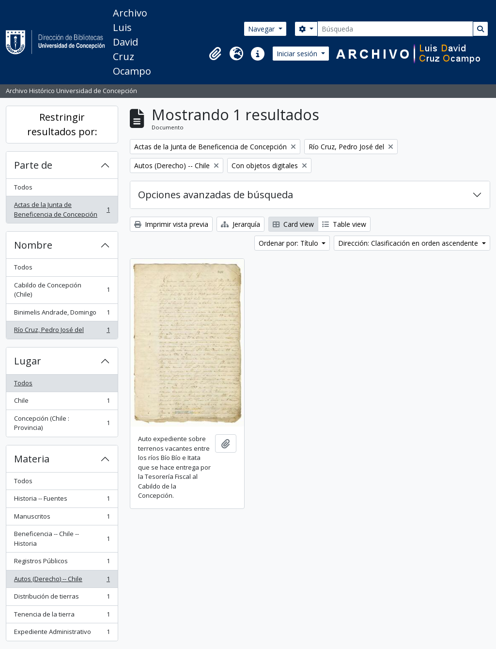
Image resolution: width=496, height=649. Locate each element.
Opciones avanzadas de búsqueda (215, 194)
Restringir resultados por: (62, 124)
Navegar (262, 28)
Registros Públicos (62, 563)
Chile (62, 402)
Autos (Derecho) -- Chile (62, 580)
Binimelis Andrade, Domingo (62, 314)
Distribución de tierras (62, 598)
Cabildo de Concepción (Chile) (62, 290)
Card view (293, 224)
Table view (344, 224)
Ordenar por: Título (289, 243)
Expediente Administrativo (62, 633)
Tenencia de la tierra (62, 616)
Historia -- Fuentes (62, 500)
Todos (23, 187)
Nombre (33, 245)
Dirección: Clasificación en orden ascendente (409, 243)
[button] (215, 53)
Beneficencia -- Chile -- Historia (62, 538)
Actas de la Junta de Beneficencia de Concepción (62, 209)
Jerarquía (240, 224)
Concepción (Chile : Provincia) (62, 423)
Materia (31, 458)
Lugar (27, 360)
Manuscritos (62, 518)
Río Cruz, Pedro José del (62, 331)
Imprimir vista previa (171, 224)
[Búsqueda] (395, 28)
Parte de (33, 165)
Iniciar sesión (298, 53)
